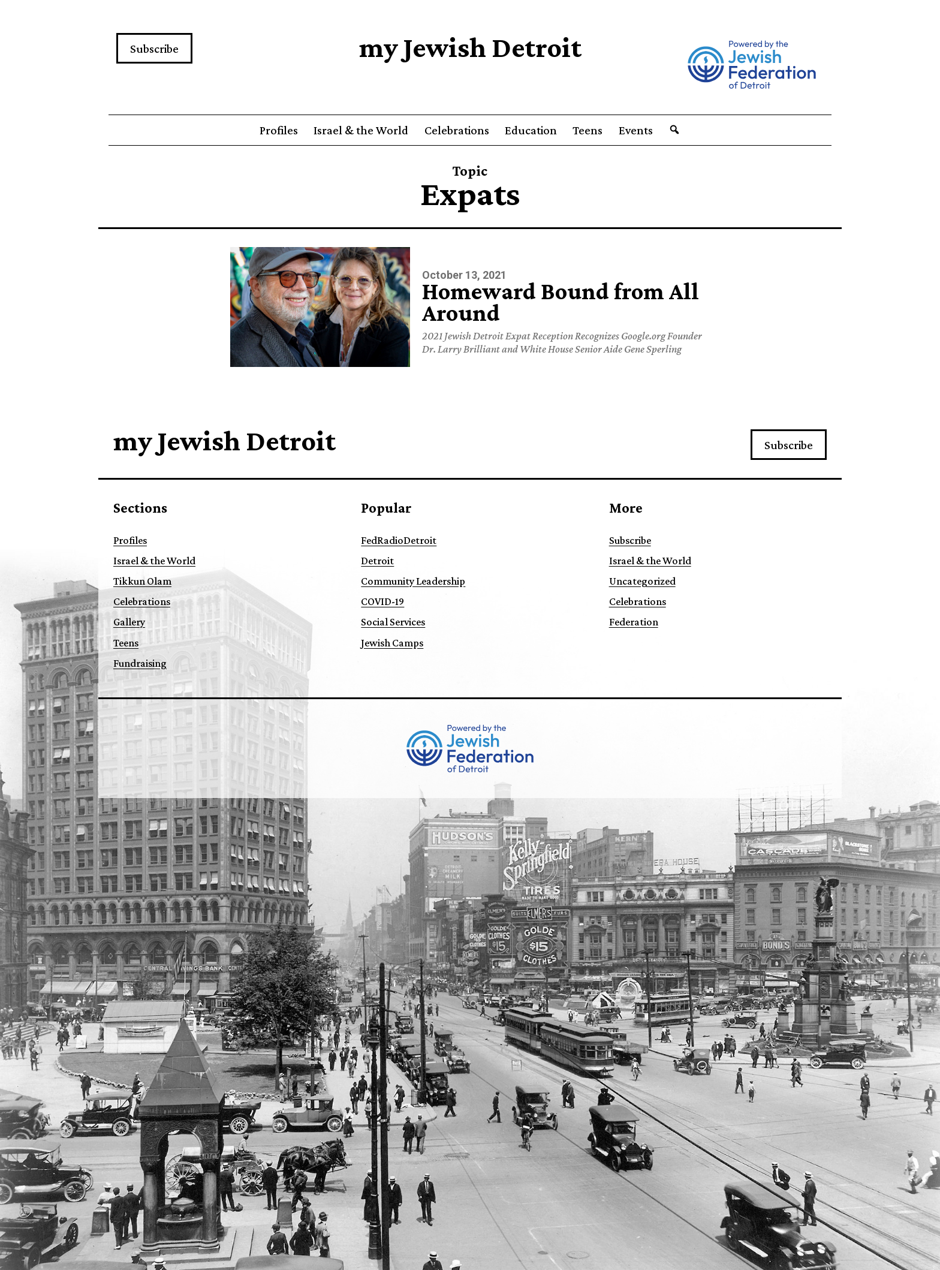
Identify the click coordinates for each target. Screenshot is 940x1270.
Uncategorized (642, 581)
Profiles (279, 130)
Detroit (377, 561)
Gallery (129, 622)
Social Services (393, 622)
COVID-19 (382, 601)
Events (636, 130)
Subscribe (154, 48)
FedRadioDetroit (398, 540)
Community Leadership (413, 581)
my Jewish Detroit (470, 47)
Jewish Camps (392, 643)
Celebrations (456, 130)
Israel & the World (361, 130)
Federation (633, 622)
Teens (587, 130)
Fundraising (140, 663)
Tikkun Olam (142, 581)
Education (531, 130)
